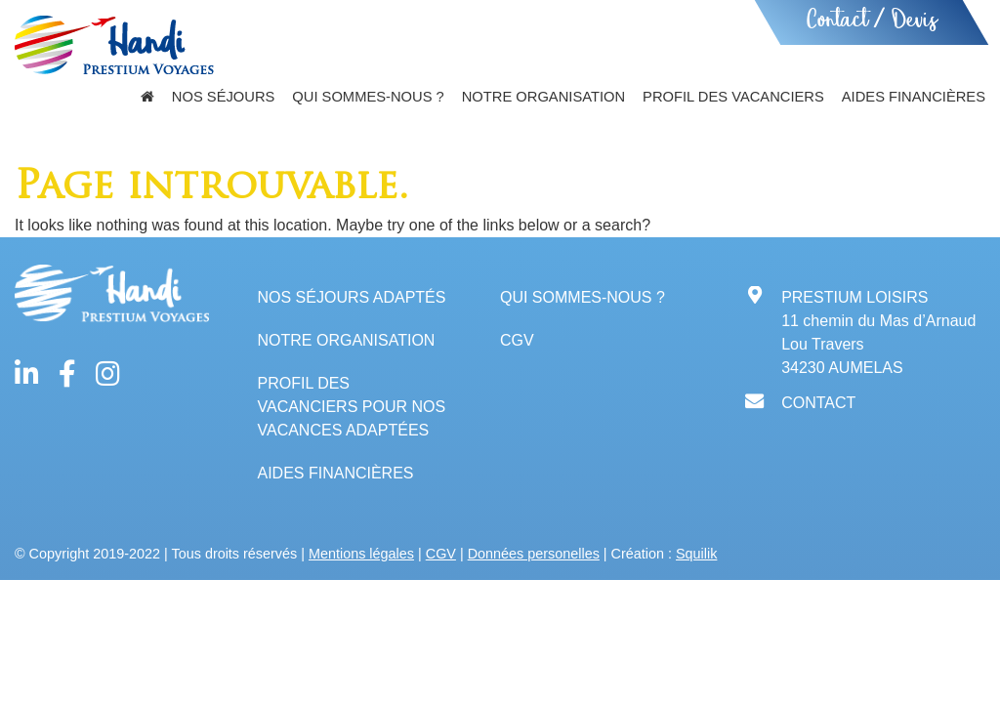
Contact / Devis (872, 22)
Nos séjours (223, 96)
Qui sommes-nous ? (367, 96)
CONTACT (818, 402)
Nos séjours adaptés (351, 297)
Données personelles (534, 553)
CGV (517, 340)
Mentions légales (361, 553)
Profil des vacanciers (733, 96)
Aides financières (913, 96)
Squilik (696, 553)
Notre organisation (543, 96)
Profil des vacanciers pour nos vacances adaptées (351, 406)
